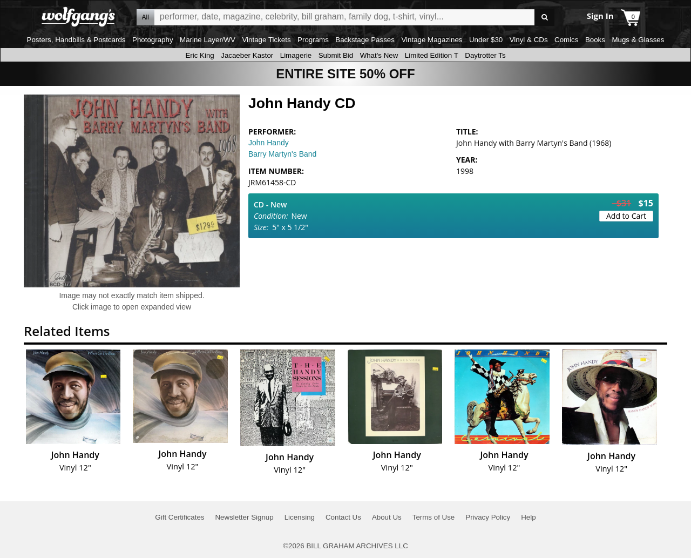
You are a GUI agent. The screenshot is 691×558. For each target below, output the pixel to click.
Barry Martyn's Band (282, 154)
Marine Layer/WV (207, 40)
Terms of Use (433, 517)
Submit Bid (336, 55)
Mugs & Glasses (638, 40)
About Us (387, 517)
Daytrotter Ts (485, 55)
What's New (379, 55)
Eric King (199, 55)
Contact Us (343, 517)
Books (595, 40)
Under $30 (486, 40)
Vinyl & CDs (529, 40)
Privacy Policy (487, 517)
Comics (566, 40)
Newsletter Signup (244, 517)
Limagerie (296, 55)
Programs (313, 40)
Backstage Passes (365, 40)
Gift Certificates (179, 517)
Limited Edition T (431, 55)
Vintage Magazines (431, 40)
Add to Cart (626, 216)
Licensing (299, 517)
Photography (152, 40)
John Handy (268, 142)
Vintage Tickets (266, 40)
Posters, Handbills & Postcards (76, 40)
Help (528, 517)
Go (544, 17)
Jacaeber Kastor (247, 55)
